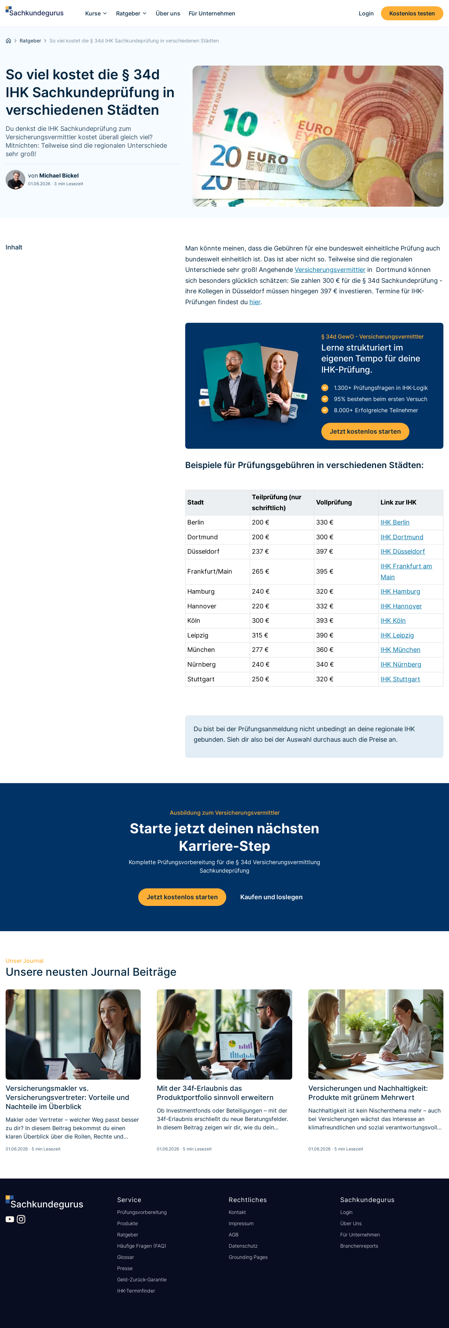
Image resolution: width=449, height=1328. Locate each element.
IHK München (401, 649)
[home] (34, 13)
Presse (125, 1268)
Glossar (125, 1257)
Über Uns (351, 1223)
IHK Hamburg (400, 591)
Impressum (241, 1223)
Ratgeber (127, 1234)
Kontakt (237, 1212)
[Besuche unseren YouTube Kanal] (10, 1219)
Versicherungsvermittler (330, 269)
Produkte (127, 1223)
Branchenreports (359, 1246)
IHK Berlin (395, 522)
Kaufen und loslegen (271, 897)
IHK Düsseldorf (403, 551)
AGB (234, 1234)
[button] (96, 13)
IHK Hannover (401, 606)
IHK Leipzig (397, 635)
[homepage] (8, 41)
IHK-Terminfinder (136, 1291)
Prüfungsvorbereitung (142, 1212)
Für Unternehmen (360, 1234)
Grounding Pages (248, 1257)
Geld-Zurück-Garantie (142, 1279)
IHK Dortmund (402, 537)
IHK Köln (393, 620)
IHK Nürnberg (401, 664)
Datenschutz (243, 1246)
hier (254, 302)
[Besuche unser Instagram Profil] (21, 1219)
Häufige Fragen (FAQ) (141, 1246)
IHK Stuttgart (400, 679)
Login (346, 1212)
